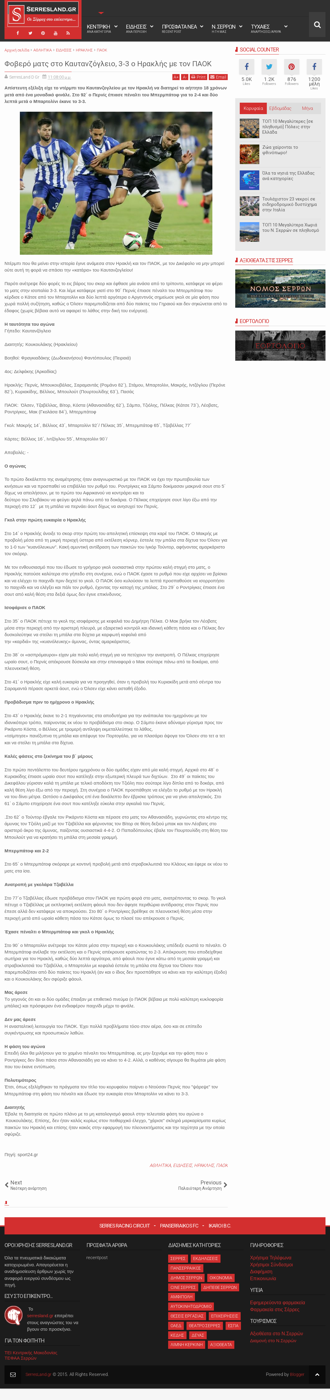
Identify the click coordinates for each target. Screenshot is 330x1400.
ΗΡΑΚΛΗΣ (204, 1177)
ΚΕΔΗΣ (177, 1346)
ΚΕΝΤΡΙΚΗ (99, 28)
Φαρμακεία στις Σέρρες (274, 1321)
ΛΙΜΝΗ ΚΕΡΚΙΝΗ (187, 1356)
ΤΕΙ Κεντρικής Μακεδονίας (31, 1364)
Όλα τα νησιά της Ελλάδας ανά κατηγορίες (288, 175)
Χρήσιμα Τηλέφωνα (270, 1269)
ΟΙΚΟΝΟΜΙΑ (221, 1289)
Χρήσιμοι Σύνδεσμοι (271, 1276)
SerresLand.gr (39, 1386)
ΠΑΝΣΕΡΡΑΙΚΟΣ (186, 1279)
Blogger (297, 1386)
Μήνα (307, 108)
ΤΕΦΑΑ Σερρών (20, 1369)
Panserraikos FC (179, 1237)
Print (198, 89)
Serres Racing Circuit (124, 1237)
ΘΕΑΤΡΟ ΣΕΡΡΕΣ (205, 1337)
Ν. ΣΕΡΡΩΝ (224, 28)
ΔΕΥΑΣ (198, 1346)
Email (218, 89)
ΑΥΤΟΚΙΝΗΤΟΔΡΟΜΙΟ (191, 1318)
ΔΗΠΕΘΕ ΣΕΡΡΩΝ (220, 1298)
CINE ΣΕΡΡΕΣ (183, 1298)
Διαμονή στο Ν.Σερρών (273, 1352)
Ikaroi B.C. (219, 1237)
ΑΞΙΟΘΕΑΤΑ (221, 1356)
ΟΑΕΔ (176, 1337)
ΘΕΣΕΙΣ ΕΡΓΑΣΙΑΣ (187, 1327)
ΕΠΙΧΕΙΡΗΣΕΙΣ (224, 1327)
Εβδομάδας (280, 108)
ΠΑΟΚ (222, 1177)
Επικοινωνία (263, 1290)
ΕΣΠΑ (233, 1337)
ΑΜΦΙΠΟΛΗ (182, 1308)
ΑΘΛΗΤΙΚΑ (160, 1177)
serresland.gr (40, 1327)
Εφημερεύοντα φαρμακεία (277, 1314)
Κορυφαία (253, 108)
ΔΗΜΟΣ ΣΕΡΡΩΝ (186, 1289)
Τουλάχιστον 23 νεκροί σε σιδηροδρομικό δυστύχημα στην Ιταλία (289, 204)
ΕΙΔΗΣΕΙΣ (136, 28)
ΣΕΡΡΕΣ (178, 1270)
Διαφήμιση (261, 1283)
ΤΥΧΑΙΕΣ (266, 28)
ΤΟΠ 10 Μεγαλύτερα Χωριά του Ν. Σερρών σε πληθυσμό (290, 227)
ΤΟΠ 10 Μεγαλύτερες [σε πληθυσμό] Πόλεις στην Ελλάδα (287, 127)
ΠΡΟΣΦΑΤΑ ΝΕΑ (179, 28)
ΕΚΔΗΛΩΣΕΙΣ (205, 1270)
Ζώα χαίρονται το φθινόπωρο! (280, 150)
